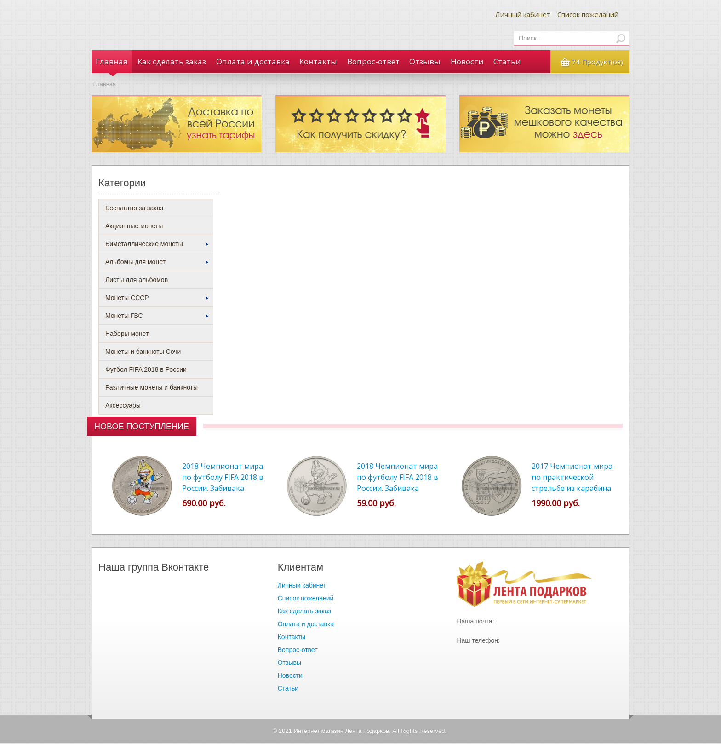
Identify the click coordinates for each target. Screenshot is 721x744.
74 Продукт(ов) (596, 62)
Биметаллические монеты (156, 244)
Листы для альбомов (136, 280)
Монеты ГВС (156, 316)
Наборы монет (127, 334)
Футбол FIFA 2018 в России (146, 370)
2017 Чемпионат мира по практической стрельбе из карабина (572, 478)
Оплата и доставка (252, 62)
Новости (465, 62)
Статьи (505, 62)
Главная (111, 62)
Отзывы (423, 62)
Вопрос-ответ (372, 62)
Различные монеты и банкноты (151, 388)
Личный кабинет (522, 14)
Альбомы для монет (156, 262)
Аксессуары (123, 406)
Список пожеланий (587, 14)
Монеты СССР (156, 298)
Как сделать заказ (171, 62)
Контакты (317, 62)
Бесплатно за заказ (134, 209)
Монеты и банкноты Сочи (143, 352)
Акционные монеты (134, 227)
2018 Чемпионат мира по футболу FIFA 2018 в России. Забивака (397, 478)
